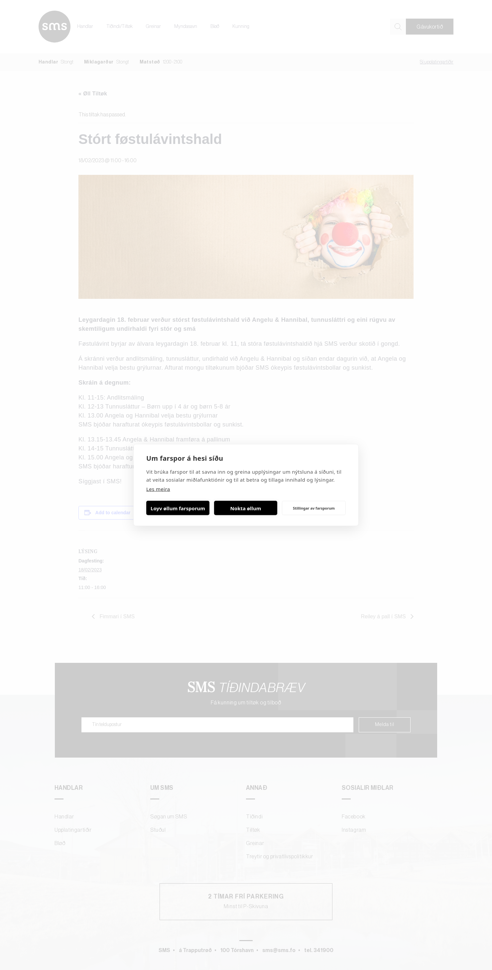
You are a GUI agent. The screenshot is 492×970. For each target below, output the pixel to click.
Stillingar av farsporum (314, 507)
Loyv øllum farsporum (178, 508)
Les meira (158, 489)
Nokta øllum (245, 508)
